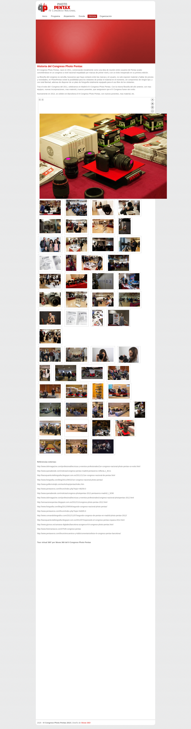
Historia (92, 16)
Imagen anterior (40, 99)
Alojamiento (69, 16)
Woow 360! (86, 723)
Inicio (44, 16)
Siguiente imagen (42, 99)
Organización (106, 16)
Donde (82, 16)
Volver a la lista (152, 106)
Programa (55, 16)
